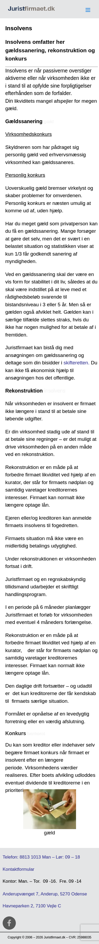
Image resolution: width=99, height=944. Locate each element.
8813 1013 (30, 857)
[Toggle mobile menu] (88, 10)
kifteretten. (77, 362)
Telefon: (10, 857)
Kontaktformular (18, 869)
